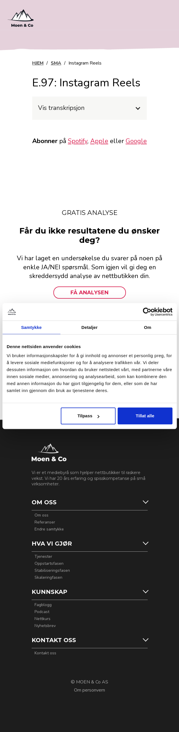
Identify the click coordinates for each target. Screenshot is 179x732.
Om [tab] (147, 327)
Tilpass (88, 415)
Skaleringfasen (48, 578)
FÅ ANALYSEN (89, 292)
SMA (56, 63)
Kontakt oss (45, 653)
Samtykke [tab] (31, 327)
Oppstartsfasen (49, 564)
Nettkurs (42, 619)
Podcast (42, 612)
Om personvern (89, 690)
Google (136, 141)
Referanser (45, 522)
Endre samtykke (49, 529)
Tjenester (43, 557)
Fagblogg (43, 605)
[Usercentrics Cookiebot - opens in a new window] (147, 311)
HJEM (38, 63)
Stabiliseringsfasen (52, 571)
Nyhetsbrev (45, 626)
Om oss (41, 515)
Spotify (77, 141)
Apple (99, 141)
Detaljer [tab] (90, 327)
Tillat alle (145, 415)
